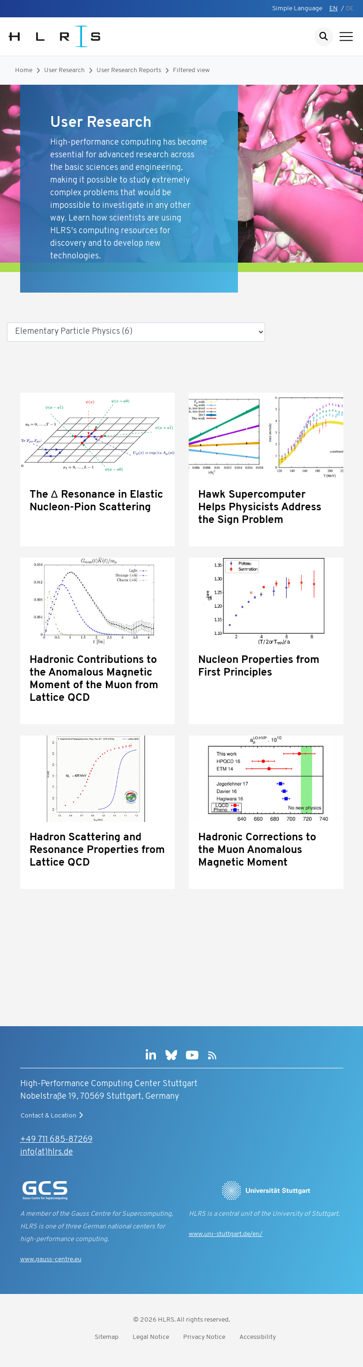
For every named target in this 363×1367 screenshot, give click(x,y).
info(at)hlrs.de (46, 1152)
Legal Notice (151, 1337)
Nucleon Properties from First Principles (258, 666)
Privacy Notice (204, 1337)
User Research (64, 70)
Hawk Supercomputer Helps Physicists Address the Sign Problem (259, 508)
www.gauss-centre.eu (50, 1259)
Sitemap (107, 1337)
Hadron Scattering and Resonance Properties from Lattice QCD (97, 850)
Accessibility (257, 1337)
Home (23, 70)
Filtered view (191, 70)
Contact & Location (53, 1115)
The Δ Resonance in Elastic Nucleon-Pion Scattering (96, 501)
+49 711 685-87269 (56, 1139)
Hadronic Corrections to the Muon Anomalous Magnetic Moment (257, 850)
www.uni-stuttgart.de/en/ (226, 1234)
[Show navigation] (346, 36)
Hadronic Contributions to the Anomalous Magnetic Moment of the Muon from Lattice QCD (94, 679)
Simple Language (297, 8)
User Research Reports (128, 70)
